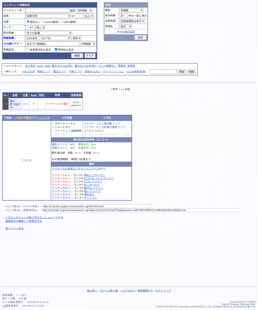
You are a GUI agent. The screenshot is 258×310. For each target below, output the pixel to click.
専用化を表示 (64, 49)
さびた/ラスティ (93, 181)
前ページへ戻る (14, 228)
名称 (15, 95)
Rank (34, 95)
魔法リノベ (59, 71)
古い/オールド (91, 184)
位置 (25, 95)
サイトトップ (163, 290)
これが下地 (44, 118)
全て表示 (30, 65)
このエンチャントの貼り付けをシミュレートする (34, 217)
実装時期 (76, 95)
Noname (234, 304)
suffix (48, 65)
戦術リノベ (44, 71)
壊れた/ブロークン (95, 175)
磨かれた (89, 194)
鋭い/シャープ (92, 191)
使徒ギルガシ (92, 71)
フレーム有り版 (109, 290)
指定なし (34, 22)
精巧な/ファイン (93, 188)
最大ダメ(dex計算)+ (86, 65)
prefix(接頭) (50, 22)
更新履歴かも (145, 290)
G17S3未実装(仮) (136, 71)
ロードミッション (113, 71)
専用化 (122, 65)
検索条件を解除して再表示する (23, 221)
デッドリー (90, 197)
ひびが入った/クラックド (98, 178)
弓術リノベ (75, 71)
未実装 (131, 65)
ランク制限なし (107, 65)
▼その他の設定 (126, 31)
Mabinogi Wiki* (248, 304)
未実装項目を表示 (39, 49)
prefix (40, 65)
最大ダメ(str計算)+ (62, 65)
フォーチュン (62, 130)
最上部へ (92, 290)
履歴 (72, 10)
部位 (41, 95)
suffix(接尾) (68, 22)
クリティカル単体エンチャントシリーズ (75, 168)
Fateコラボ (29, 71)
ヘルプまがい (128, 290)
